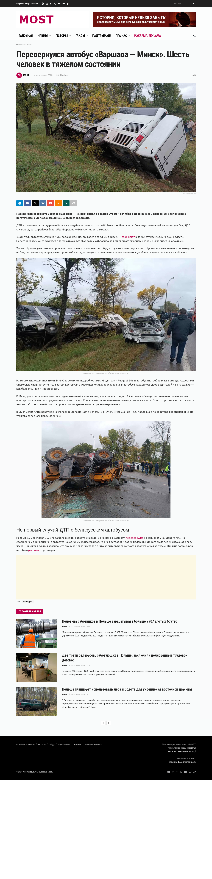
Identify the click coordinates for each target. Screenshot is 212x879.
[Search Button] (194, 3)
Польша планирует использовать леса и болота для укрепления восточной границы (127, 689)
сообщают (128, 236)
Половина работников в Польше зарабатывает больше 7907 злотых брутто (119, 621)
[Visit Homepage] (52, 19)
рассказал (34, 550)
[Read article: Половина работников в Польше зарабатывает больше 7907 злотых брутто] (36, 633)
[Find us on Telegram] (168, 772)
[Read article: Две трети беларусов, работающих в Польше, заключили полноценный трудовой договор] (36, 667)
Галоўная (26, 36)
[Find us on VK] (190, 772)
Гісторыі (62, 36)
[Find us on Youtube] (185, 772)
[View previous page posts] (103, 723)
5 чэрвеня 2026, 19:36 (79, 626)
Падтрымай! (101, 36)
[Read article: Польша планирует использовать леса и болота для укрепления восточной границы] (36, 701)
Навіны (43, 36)
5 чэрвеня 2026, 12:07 (79, 665)
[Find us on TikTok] (68, 3)
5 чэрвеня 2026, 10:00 (79, 694)
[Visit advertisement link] (144, 19)
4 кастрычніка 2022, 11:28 (46, 75)
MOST (26, 75)
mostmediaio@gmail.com (182, 762)
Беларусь (28, 601)
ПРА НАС (121, 36)
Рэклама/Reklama (147, 36)
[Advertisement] (106, 577)
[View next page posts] (108, 723)
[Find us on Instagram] (173, 772)
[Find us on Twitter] (181, 772)
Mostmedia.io (28, 772)
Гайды (80, 36)
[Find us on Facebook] (177, 772)
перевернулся (134, 537)
